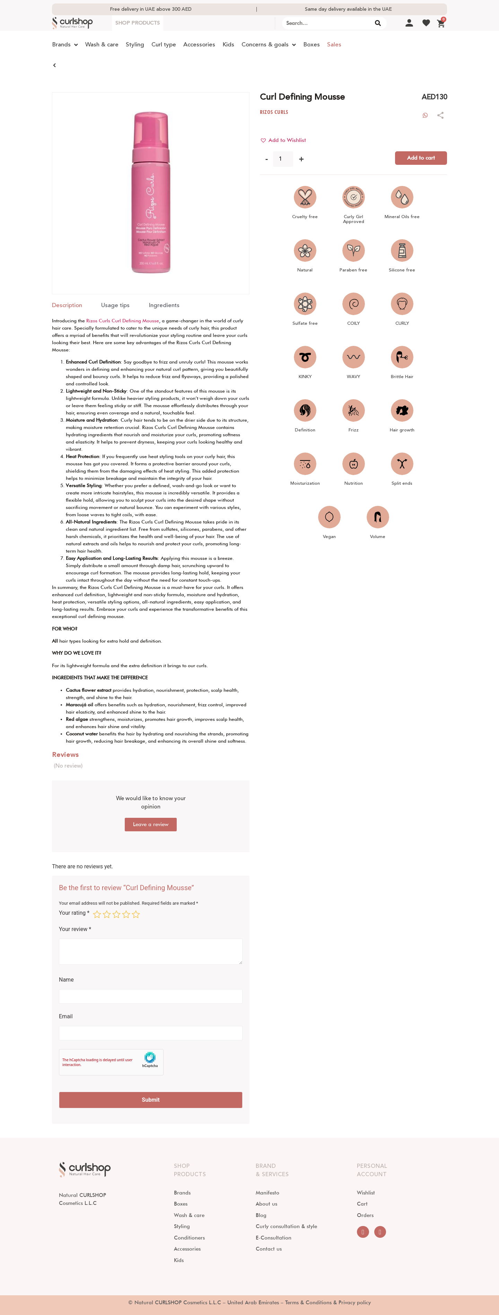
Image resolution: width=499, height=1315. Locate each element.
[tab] (67, 305)
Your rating (74, 913)
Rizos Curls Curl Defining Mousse (122, 320)
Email (66, 1016)
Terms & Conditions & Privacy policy (328, 1302)
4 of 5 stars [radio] (126, 914)
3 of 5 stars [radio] (116, 914)
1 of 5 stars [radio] (97, 914)
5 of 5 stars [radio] (136, 914)
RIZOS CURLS (274, 112)
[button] (283, 140)
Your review (75, 929)
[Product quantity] (283, 159)
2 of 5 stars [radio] (107, 914)
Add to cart (421, 157)
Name (66, 980)
